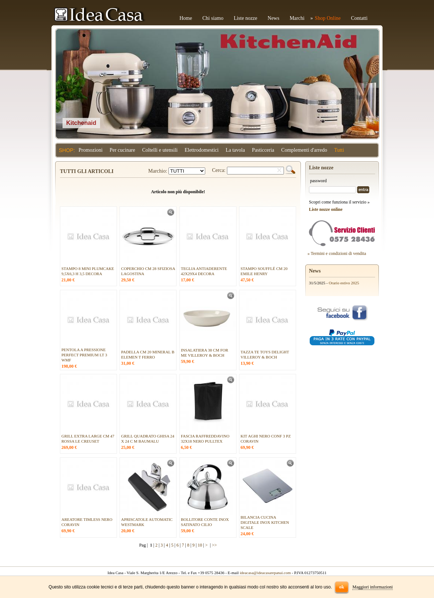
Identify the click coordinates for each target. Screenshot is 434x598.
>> (214, 545)
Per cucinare (122, 150)
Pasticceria (263, 150)
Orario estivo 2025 (344, 283)
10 (200, 545)
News (274, 18)
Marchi (296, 18)
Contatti (359, 18)
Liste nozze (245, 18)
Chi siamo (212, 18)
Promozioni (91, 150)
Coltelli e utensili (160, 150)
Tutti (339, 150)
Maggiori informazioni (372, 587)
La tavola (235, 150)
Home (185, 18)
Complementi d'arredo (304, 150)
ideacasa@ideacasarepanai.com (265, 572)
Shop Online (328, 18)
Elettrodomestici (202, 150)
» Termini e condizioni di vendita (336, 253)
